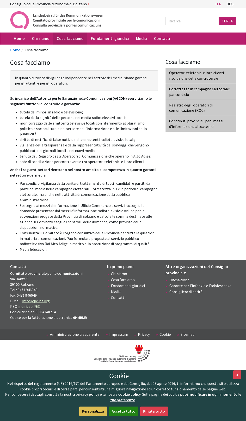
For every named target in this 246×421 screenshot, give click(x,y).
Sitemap (188, 334)
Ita (218, 3)
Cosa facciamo (123, 279)
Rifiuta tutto (154, 411)
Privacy (144, 334)
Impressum (118, 334)
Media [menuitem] (141, 38)
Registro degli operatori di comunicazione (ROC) (191, 108)
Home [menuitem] (19, 38)
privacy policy (87, 394)
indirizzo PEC (29, 306)
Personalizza (93, 411)
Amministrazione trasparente (74, 334)
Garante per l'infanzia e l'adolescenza (200, 285)
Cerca (227, 21)
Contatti (118, 297)
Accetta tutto (123, 411)
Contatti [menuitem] (162, 38)
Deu (230, 3)
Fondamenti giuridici (128, 285)
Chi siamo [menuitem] (40, 38)
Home (15, 49)
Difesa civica (179, 279)
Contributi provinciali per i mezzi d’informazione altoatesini (196, 123)
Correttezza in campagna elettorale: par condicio (199, 91)
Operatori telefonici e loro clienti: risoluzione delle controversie (197, 75)
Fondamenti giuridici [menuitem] (110, 38)
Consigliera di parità (186, 291)
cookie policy (129, 394)
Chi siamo (119, 273)
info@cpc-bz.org (36, 300)
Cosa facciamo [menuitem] (70, 38)
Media (116, 291)
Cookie (165, 334)
